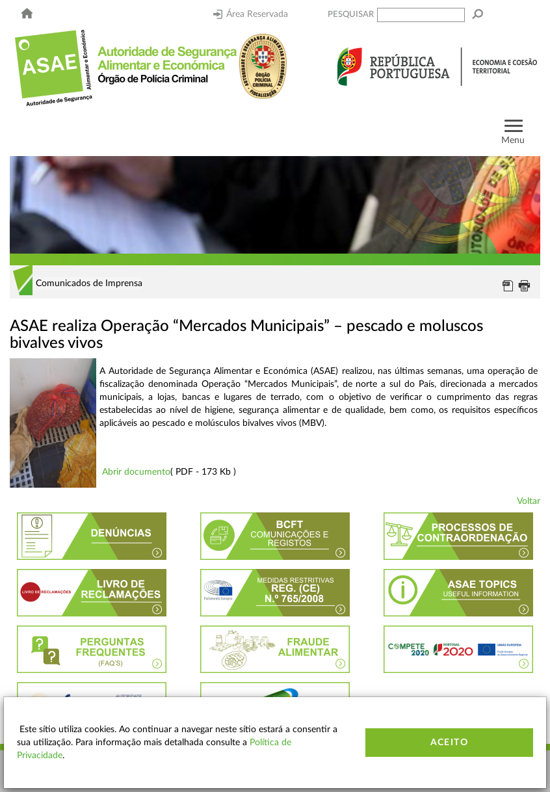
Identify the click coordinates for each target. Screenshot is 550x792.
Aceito (449, 742)
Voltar (528, 501)
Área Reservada (250, 14)
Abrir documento (136, 472)
